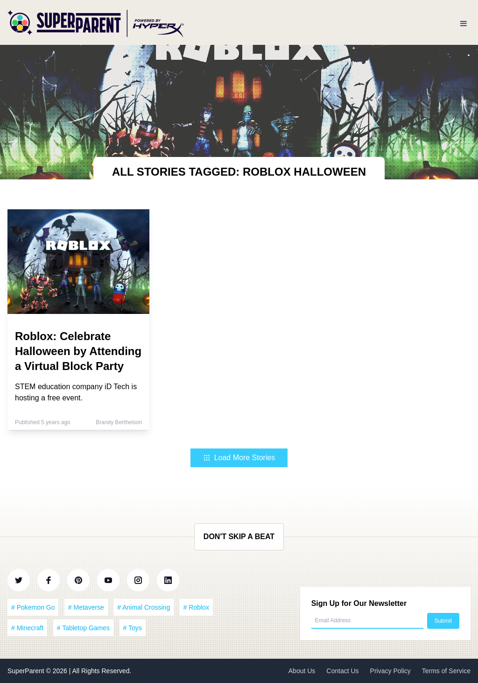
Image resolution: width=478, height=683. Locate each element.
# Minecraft (27, 628)
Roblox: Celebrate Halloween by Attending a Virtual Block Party (78, 351)
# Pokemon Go (33, 607)
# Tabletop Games (83, 628)
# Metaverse (86, 607)
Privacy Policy (390, 671)
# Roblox (196, 607)
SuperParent (26, 671)
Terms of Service (446, 671)
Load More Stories (239, 458)
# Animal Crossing (143, 607)
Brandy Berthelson (119, 422)
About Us (302, 671)
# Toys (132, 628)
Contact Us (342, 671)
